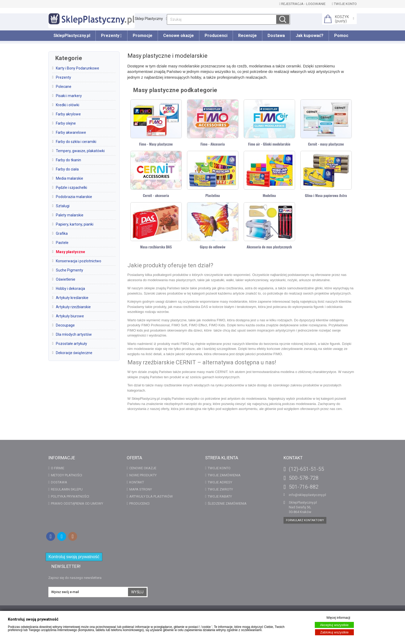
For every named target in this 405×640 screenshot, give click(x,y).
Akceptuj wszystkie (334, 625)
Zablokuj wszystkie (334, 632)
